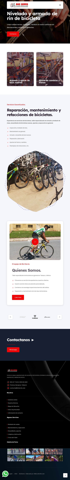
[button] (60, 5)
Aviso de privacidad (14, 409)
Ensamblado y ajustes (14, 431)
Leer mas (18, 297)
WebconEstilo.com (39, 473)
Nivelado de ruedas (14, 424)
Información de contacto (15, 413)
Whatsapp (13, 350)
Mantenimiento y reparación (16, 427)
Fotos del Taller (12, 437)
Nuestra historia (13, 403)
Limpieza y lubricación (14, 434)
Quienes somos (12, 399)
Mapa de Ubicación (13, 406)
